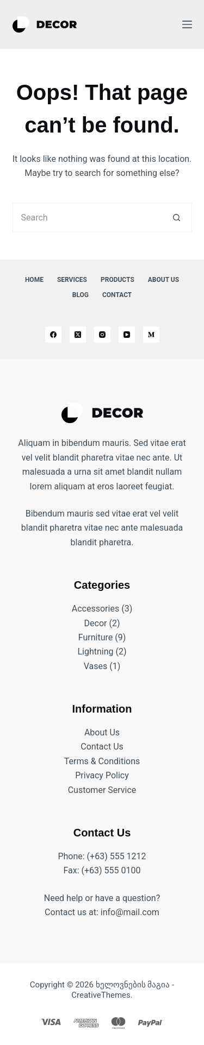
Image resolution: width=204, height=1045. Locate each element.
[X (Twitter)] (78, 334)
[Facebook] (53, 334)
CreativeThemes (101, 995)
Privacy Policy (102, 775)
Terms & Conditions (102, 761)
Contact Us (102, 746)
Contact (117, 295)
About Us (163, 280)
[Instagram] (102, 334)
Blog (80, 295)
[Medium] (151, 334)
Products (117, 280)
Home (34, 280)
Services (72, 280)
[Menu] (187, 24)
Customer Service (102, 790)
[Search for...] (87, 217)
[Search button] (177, 217)
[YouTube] (127, 334)
